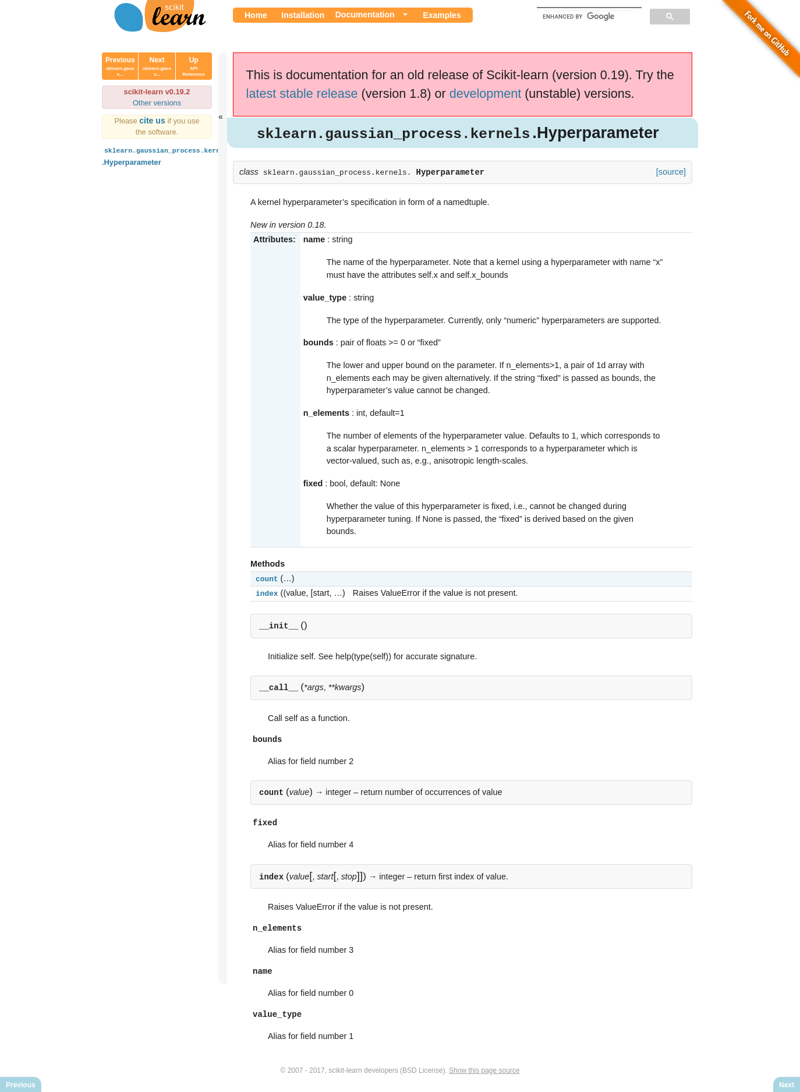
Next (157, 66)
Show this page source (484, 1073)
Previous (120, 66)
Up (193, 66)
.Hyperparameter (168, 155)
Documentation (365, 14)
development (485, 93)
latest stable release (302, 93)
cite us (153, 120)
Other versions (157, 102)
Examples (442, 15)
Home (256, 15)
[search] (588, 16)
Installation (302, 15)
